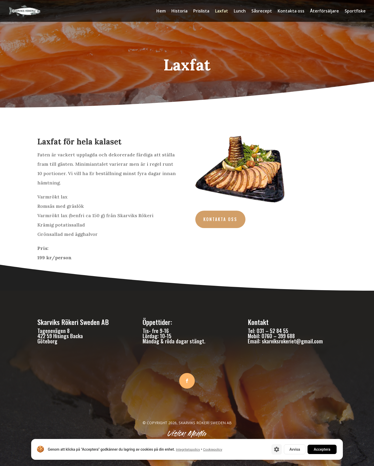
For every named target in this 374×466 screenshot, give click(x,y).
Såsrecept (261, 11)
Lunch (240, 11)
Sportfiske (355, 11)
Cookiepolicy (212, 449)
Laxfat (221, 11)
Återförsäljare (324, 11)
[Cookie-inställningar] (276, 449)
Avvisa (294, 449)
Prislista (201, 11)
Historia (179, 11)
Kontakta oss (291, 11)
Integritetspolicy (188, 449)
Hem (161, 11)
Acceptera (322, 449)
